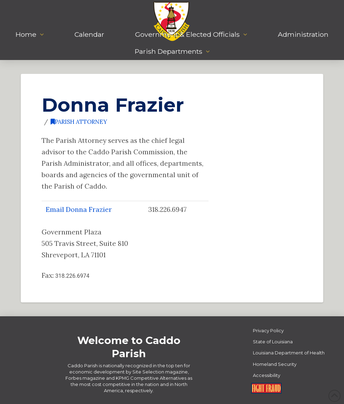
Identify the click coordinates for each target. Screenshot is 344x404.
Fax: (65, 275)
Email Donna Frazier (79, 209)
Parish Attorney (79, 122)
